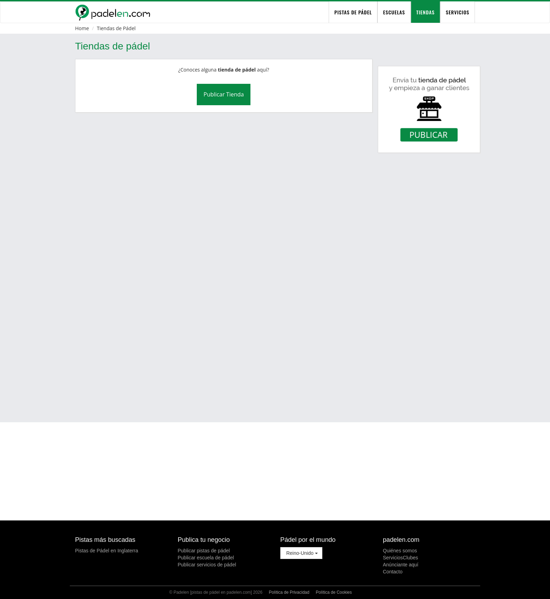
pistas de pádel (353, 12)
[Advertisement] (275, 393)
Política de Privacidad (289, 592)
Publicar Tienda (223, 94)
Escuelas (394, 12)
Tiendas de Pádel (116, 28)
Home (82, 28)
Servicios (457, 12)
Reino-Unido (301, 553)
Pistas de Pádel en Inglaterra (106, 550)
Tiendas (425, 12)
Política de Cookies (334, 592)
